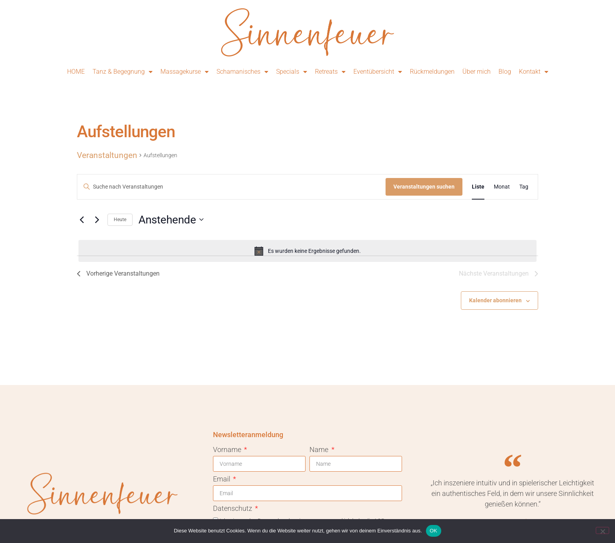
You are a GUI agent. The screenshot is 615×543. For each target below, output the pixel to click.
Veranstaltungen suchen (424, 186)
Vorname (228, 450)
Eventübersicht (377, 72)
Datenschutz (233, 508)
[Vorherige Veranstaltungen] (81, 219)
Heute (120, 219)
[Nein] (602, 530)
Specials (291, 72)
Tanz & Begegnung (123, 72)
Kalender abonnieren (495, 300)
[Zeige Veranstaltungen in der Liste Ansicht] (478, 186)
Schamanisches (242, 72)
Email (222, 479)
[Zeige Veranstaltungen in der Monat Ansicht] (502, 186)
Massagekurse (184, 72)
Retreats (330, 72)
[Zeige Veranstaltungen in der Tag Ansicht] (523, 186)
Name (319, 450)
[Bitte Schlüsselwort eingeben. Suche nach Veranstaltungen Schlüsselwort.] (231, 186)
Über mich (476, 71)
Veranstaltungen (107, 155)
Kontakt (533, 72)
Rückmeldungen (432, 71)
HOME (76, 71)
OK (433, 531)
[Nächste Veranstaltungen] (97, 219)
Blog (505, 71)
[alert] (307, 251)
